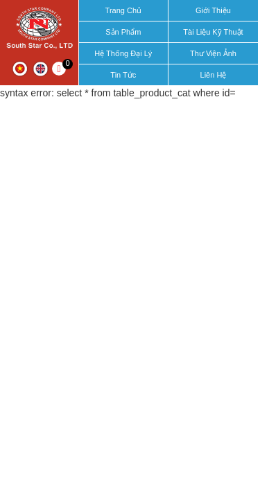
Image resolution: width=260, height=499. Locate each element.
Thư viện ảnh (213, 53)
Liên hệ (213, 75)
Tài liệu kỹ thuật (213, 32)
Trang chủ (123, 10)
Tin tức (123, 75)
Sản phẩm (123, 32)
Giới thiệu (213, 10)
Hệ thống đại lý (123, 53)
